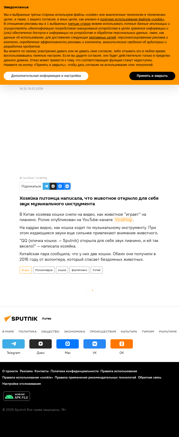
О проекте (10, 371)
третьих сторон (79, 24)
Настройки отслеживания (21, 384)
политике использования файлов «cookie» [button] (132, 19)
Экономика (74, 331)
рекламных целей (102, 37)
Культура (129, 331)
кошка (62, 270)
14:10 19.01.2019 (31, 89)
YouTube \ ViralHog (35, 177)
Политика (28, 331)
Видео (26, 270)
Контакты (41, 371)
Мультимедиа (43, 270)
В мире (8, 331)
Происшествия (103, 331)
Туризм (148, 331)
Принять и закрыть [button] (152, 76)
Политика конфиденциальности (75, 371)
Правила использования (118, 371)
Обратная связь (149, 377)
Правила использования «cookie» (27, 377)
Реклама (26, 371)
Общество (50, 331)
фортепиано (79, 270)
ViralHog (123, 219)
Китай (96, 270)
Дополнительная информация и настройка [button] (46, 76)
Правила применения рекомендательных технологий (95, 377)
